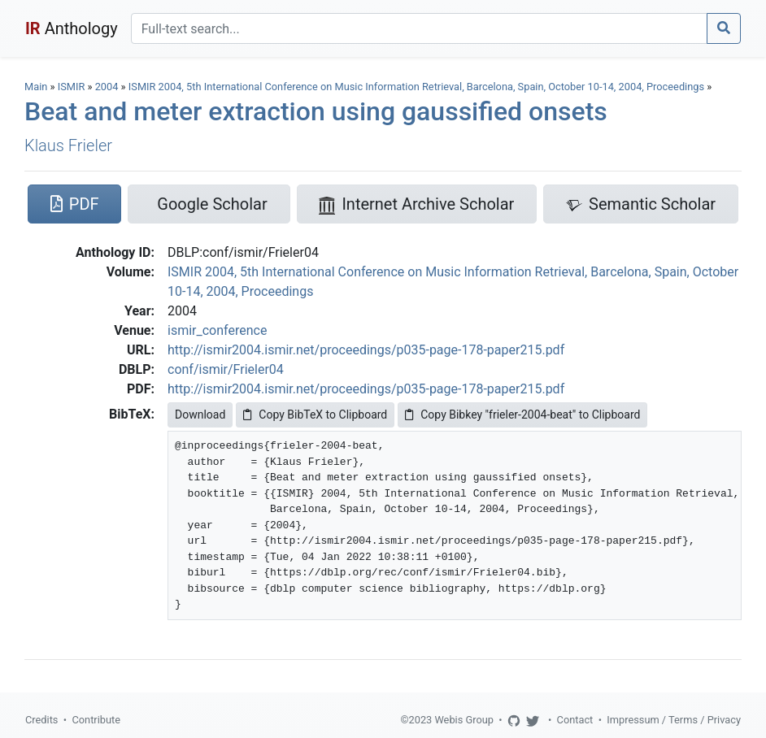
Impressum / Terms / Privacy (674, 720)
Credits (41, 720)
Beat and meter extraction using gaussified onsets (315, 111)
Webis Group (464, 720)
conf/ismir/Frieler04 (226, 369)
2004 (107, 86)
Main (35, 86)
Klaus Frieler (68, 145)
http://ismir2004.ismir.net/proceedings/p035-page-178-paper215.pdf (366, 350)
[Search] (419, 28)
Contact (575, 720)
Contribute (96, 720)
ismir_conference (217, 330)
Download (200, 414)
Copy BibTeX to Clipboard (315, 414)
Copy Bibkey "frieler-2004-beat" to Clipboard (522, 414)
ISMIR (71, 86)
